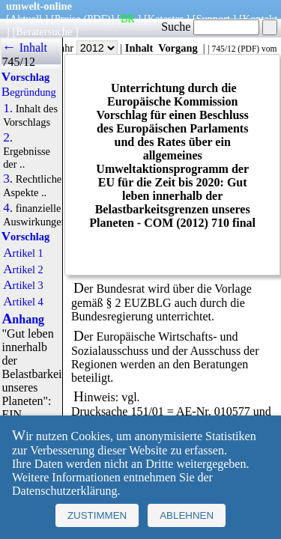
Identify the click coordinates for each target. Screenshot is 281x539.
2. (8, 138)
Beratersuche (44, 31)
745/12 (223, 48)
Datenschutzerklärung (64, 490)
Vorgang (178, 48)
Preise (68, 19)
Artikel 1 (23, 253)
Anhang (22, 319)
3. (8, 179)
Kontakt (260, 19)
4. (8, 208)
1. (8, 109)
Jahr (86, 48)
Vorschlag (25, 77)
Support (213, 19)
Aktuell (26, 19)
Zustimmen (97, 515)
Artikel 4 (23, 302)
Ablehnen (187, 515)
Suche (210, 26)
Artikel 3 (23, 285)
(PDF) (97, 19)
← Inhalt (24, 47)
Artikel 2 (23, 269)
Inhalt (139, 48)
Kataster (166, 19)
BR (128, 19)
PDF (248, 48)
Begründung (28, 92)
